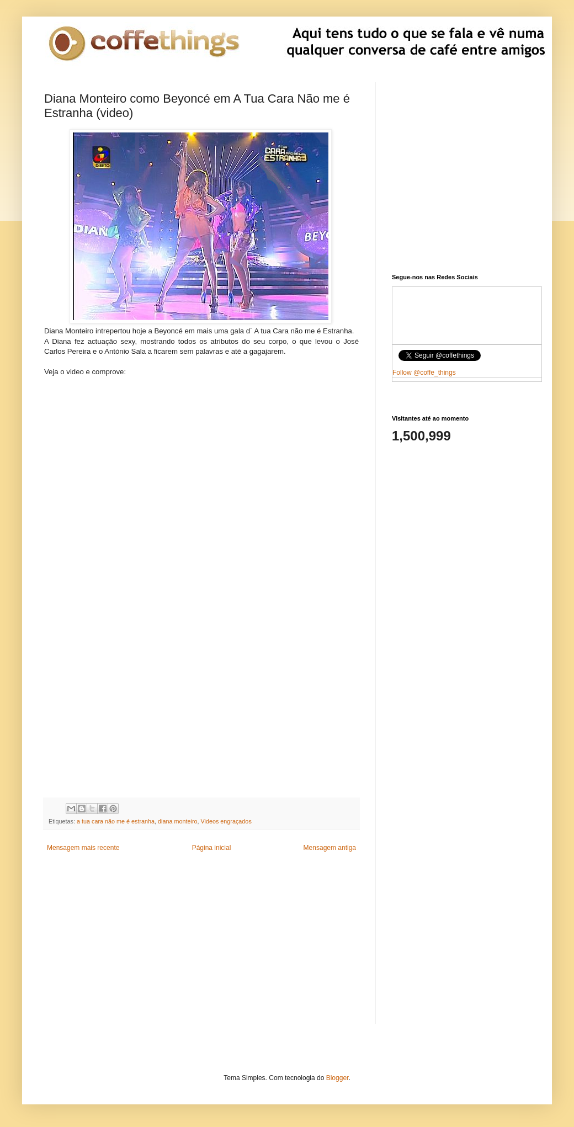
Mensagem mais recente (83, 848)
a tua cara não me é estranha (116, 821)
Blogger (337, 1078)
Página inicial (211, 848)
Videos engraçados (226, 821)
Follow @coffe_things (424, 372)
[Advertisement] (201, 446)
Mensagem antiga (330, 848)
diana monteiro (177, 821)
